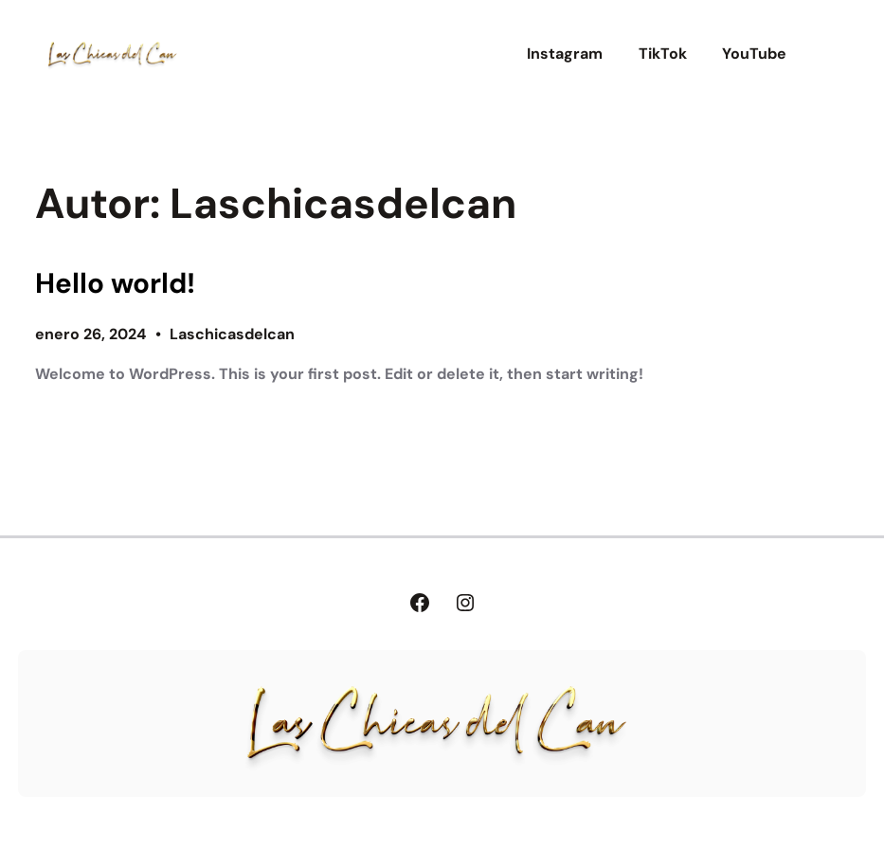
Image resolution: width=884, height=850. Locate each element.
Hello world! (115, 283)
